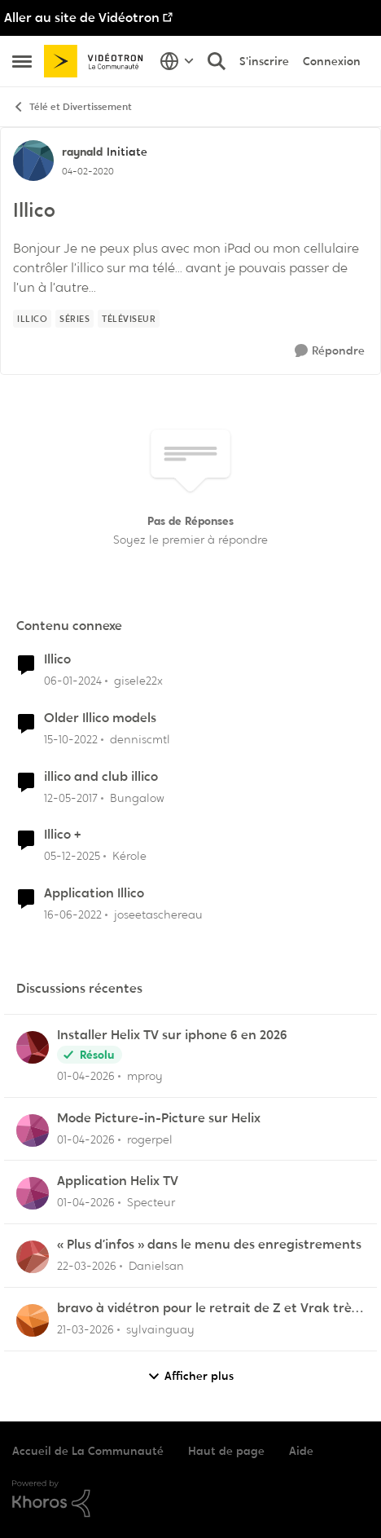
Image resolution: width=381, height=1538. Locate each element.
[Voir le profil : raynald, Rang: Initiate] (33, 160)
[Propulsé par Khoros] (190, 1499)
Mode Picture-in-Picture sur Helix (159, 1118)
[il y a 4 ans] (73, 914)
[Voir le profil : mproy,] (32, 1047)
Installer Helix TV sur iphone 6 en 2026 (172, 1035)
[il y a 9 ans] (71, 797)
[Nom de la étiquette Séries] (74, 319)
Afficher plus (190, 1376)
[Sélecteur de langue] (177, 61)
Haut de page (226, 1450)
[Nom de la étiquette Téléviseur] (129, 319)
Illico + (62, 834)
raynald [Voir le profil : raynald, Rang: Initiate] (82, 151)
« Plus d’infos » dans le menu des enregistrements (209, 1244)
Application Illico (94, 893)
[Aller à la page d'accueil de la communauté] (97, 61)
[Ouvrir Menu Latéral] (22, 61)
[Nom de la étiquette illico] (32, 319)
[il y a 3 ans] (71, 739)
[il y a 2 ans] (73, 681)
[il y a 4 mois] (86, 1266)
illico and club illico (101, 777)
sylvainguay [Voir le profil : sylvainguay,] (160, 1329)
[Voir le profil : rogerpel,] (32, 1130)
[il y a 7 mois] (72, 856)
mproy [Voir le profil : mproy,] (145, 1076)
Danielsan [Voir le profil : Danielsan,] (156, 1265)
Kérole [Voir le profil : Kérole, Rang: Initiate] (129, 855)
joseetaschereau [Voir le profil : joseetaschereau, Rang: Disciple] (158, 914)
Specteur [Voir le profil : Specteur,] (151, 1202)
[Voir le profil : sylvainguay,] (32, 1320)
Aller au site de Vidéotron (82, 17)
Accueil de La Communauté (88, 1450)
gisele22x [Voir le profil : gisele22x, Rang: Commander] (138, 680)
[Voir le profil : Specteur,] (32, 1193)
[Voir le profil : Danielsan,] (32, 1257)
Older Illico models (100, 718)
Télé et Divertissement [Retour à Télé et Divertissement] (72, 107)
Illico (57, 659)
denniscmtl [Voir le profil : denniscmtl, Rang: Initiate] (140, 739)
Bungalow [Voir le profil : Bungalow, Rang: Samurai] (137, 797)
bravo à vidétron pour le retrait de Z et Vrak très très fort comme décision (207, 1308)
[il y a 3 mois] (86, 1076)
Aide (301, 1450)
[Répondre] (329, 351)
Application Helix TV (117, 1181)
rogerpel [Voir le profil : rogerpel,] (150, 1138)
